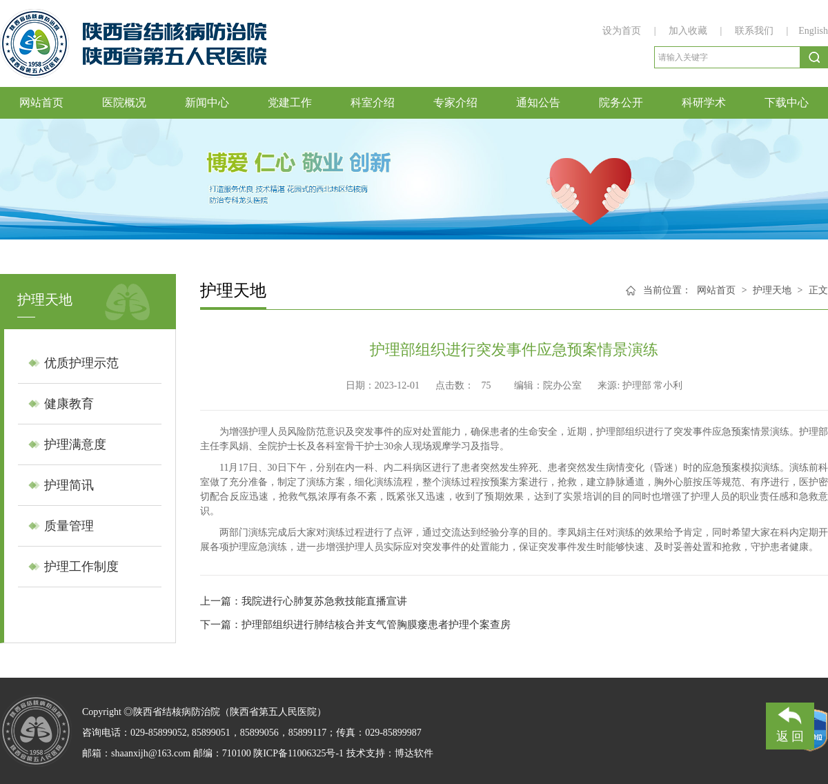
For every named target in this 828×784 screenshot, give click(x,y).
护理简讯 (69, 485)
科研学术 (704, 102)
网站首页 (41, 102)
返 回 (790, 723)
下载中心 (787, 102)
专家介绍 (455, 102)
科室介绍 (373, 102)
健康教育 (69, 404)
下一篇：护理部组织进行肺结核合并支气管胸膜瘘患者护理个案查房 (355, 624)
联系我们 (754, 31)
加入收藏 (689, 31)
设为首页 (623, 31)
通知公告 (538, 102)
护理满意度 (75, 444)
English (813, 31)
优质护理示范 (81, 363)
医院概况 (124, 102)
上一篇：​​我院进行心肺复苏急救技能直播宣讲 (303, 601)
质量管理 (69, 526)
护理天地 (772, 290)
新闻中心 (207, 102)
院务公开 (621, 102)
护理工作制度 (81, 567)
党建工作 (290, 102)
